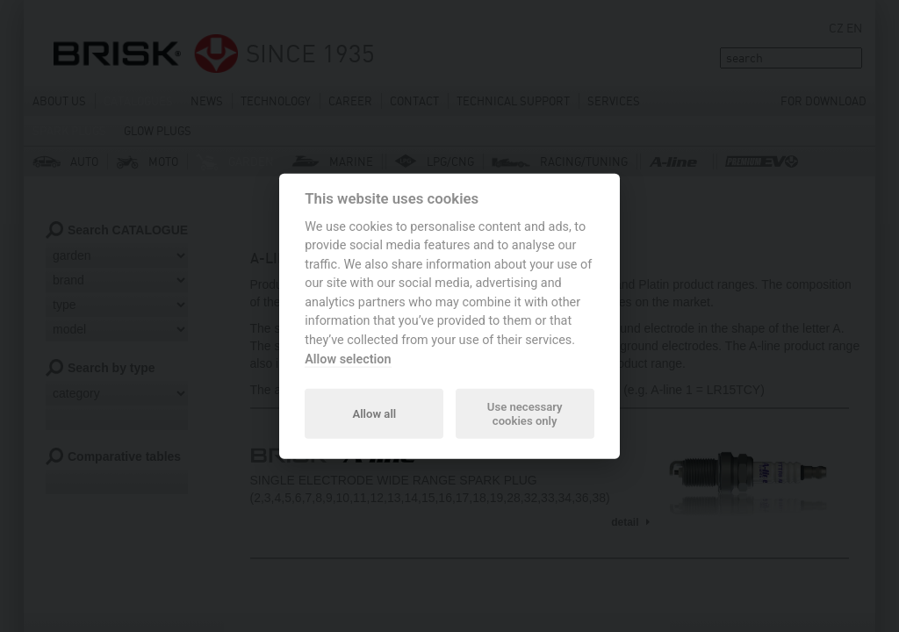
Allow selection (348, 358)
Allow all (374, 413)
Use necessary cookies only (525, 413)
